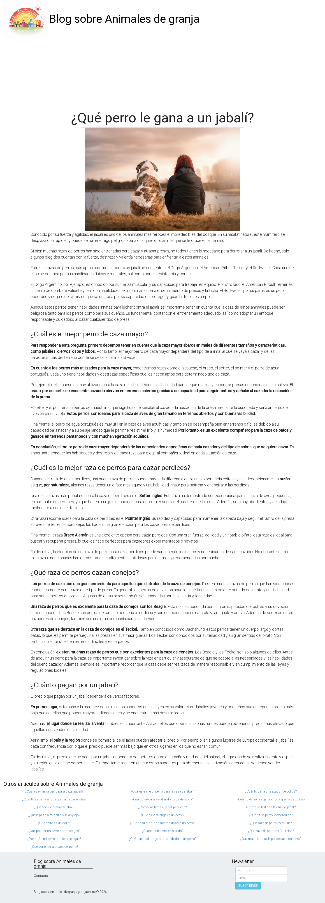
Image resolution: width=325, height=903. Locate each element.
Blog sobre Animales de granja (124, 18)
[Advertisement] (162, 72)
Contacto (41, 876)
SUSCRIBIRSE (248, 885)
